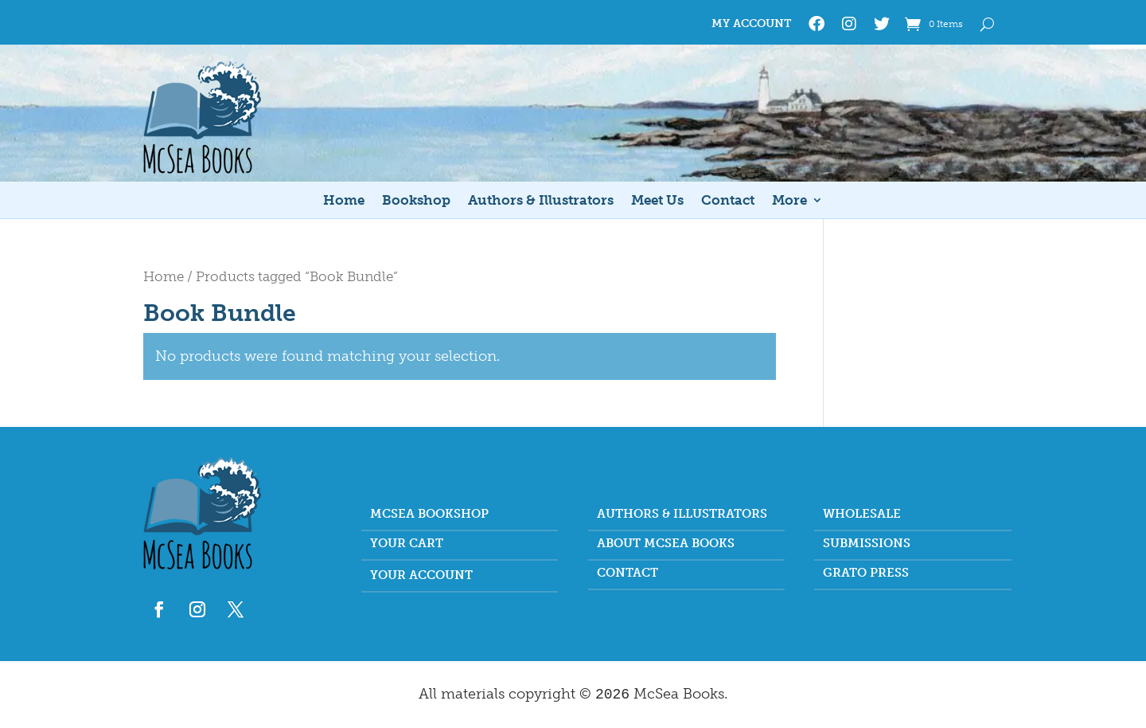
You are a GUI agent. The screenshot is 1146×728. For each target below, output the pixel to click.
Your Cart (406, 544)
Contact (727, 201)
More (789, 201)
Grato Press (866, 573)
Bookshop (416, 201)
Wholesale (862, 514)
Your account (421, 575)
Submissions (866, 544)
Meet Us (657, 201)
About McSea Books (666, 544)
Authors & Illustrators (541, 201)
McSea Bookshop (429, 514)
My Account (751, 24)
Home (343, 201)
